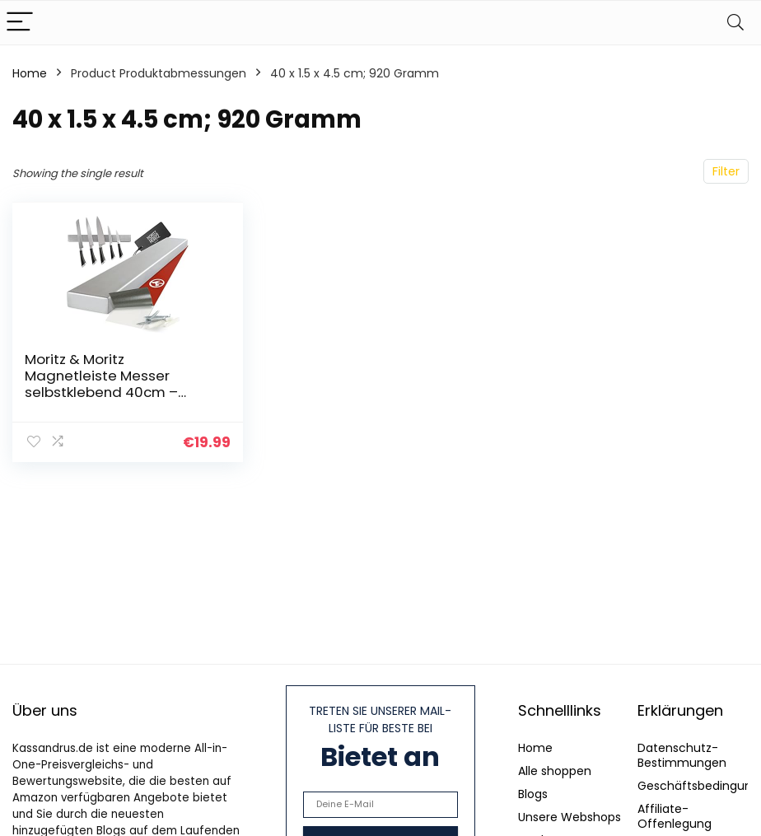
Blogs (533, 794)
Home (29, 73)
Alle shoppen (554, 771)
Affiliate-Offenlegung (674, 816)
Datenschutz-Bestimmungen (681, 755)
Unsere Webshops (569, 817)
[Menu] (20, 22)
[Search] (735, 22)
